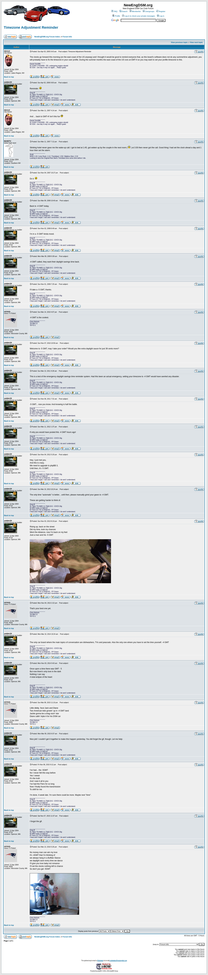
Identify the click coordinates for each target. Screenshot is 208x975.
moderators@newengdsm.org (118, 960)
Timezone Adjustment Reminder (31, 27)
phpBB (99, 971)
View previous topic (179, 42)
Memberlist (135, 11)
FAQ (114, 11)
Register (160, 11)
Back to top (9, 77)
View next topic (196, 42)
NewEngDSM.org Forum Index (47, 37)
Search (123, 11)
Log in (160, 16)
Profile (116, 16)
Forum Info (67, 37)
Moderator (100, 960)
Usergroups (148, 11)
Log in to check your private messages (138, 16)
